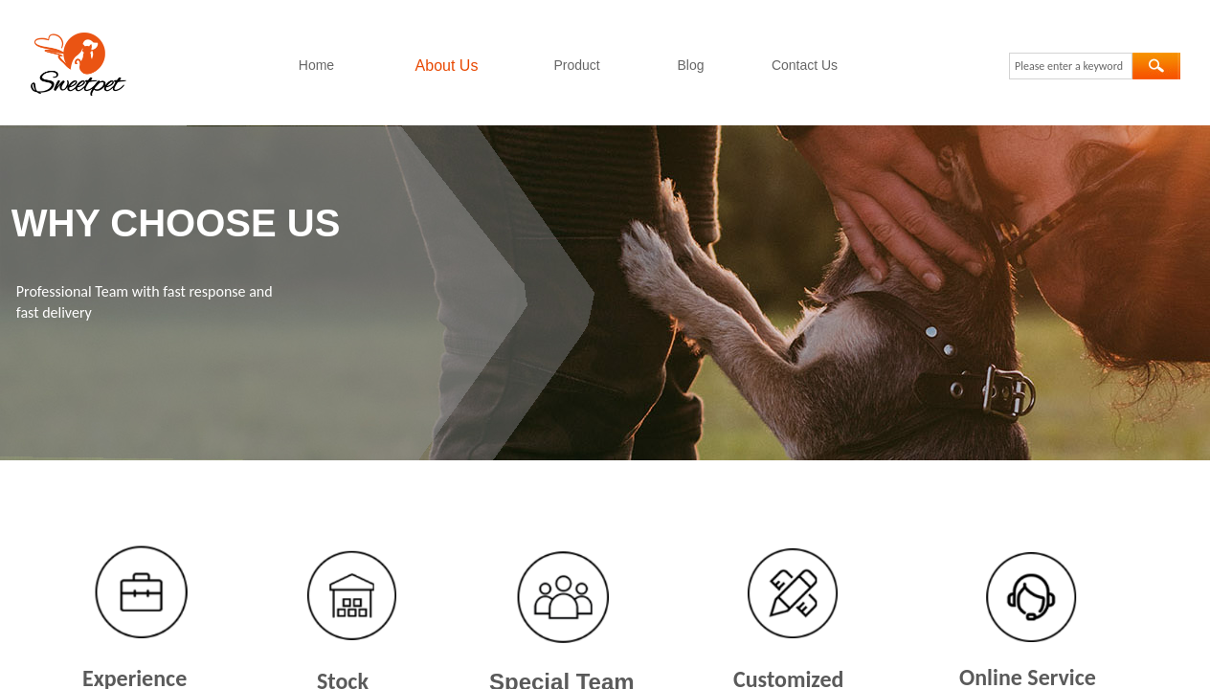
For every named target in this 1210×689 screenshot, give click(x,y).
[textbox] (1070, 66)
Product (576, 65)
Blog (690, 65)
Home (316, 65)
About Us (447, 65)
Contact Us (805, 65)
